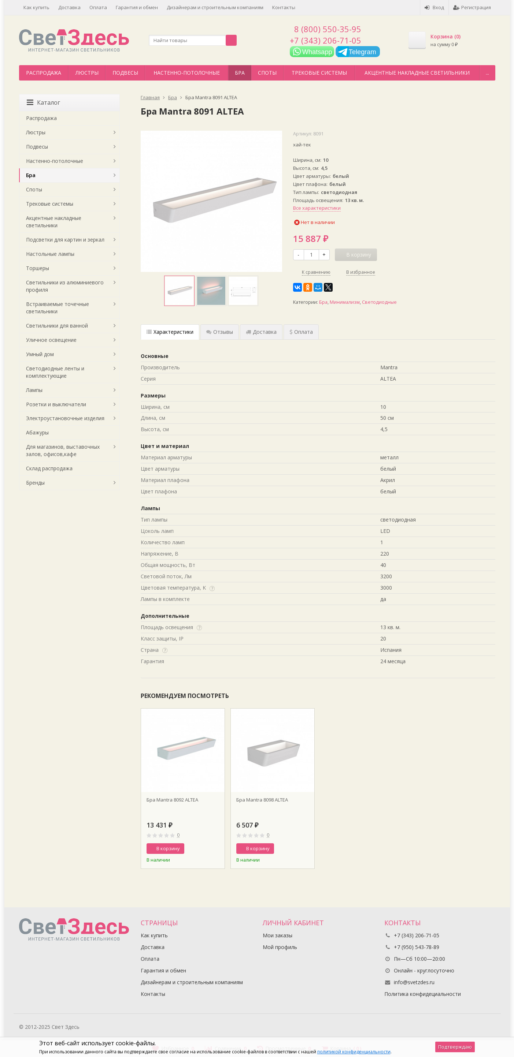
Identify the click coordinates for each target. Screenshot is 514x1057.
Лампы (34, 389)
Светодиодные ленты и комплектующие (55, 372)
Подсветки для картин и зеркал (65, 239)
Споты (267, 72)
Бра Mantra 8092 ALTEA (172, 799)
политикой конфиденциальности (354, 1052)
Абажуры (37, 432)
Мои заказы (277, 935)
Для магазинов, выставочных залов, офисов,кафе (63, 450)
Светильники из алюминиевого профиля (65, 286)
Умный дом (40, 354)
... (487, 72)
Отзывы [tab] (219, 331)
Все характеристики (317, 208)
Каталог (43, 102)
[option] (179, 291)
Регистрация (472, 7)
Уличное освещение (51, 339)
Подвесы (125, 72)
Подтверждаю (455, 1046)
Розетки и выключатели (56, 404)
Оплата (98, 7)
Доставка (69, 7)
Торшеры (37, 268)
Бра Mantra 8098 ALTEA (262, 799)
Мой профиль (280, 947)
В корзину (164, 848)
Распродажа (43, 72)
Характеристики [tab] (170, 331)
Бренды (35, 482)
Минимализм (345, 302)
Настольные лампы (50, 253)
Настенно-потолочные (187, 72)
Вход (434, 7)
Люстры (87, 72)
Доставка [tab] (261, 331)
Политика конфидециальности (422, 993)
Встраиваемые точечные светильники (57, 307)
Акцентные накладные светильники (417, 72)
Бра (240, 72)
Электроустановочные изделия (65, 418)
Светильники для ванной (57, 325)
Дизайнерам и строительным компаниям (215, 7)
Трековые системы (319, 72)
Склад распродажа (49, 468)
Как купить (36, 7)
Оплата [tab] (301, 331)
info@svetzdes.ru (414, 982)
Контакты (283, 7)
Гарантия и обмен (137, 7)
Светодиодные (379, 302)
